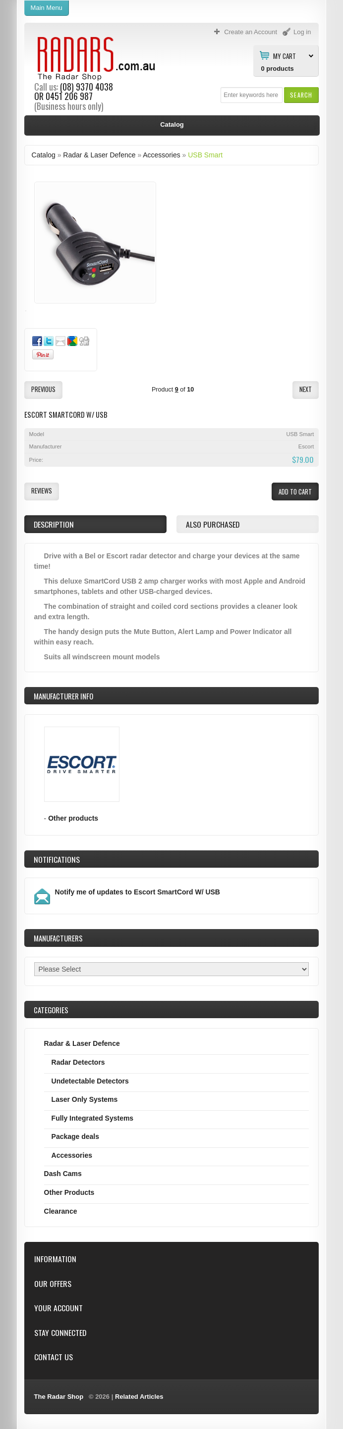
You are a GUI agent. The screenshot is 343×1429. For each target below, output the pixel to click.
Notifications (57, 859)
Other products (73, 818)
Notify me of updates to (137, 892)
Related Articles (139, 1396)
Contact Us (53, 1357)
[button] (301, 94)
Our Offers (52, 1283)
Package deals (75, 1136)
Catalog (44, 155)
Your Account (58, 1308)
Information (55, 1259)
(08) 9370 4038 (86, 86)
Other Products (69, 1192)
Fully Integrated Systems (93, 1118)
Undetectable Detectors (90, 1081)
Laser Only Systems (85, 1099)
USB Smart (205, 155)
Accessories (161, 155)
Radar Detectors (78, 1062)
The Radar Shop (59, 1396)
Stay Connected (60, 1332)
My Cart (284, 55)
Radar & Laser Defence (99, 155)
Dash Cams (63, 1174)
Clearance (60, 1211)
